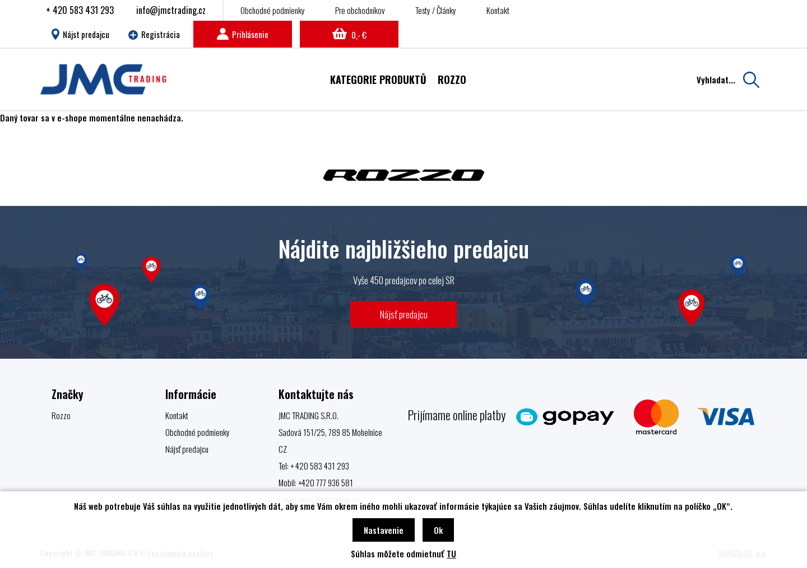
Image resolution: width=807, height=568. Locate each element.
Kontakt (497, 10)
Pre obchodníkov (360, 10)
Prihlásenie (242, 34)
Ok (438, 530)
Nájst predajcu (80, 34)
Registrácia (154, 34)
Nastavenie (384, 530)
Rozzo (61, 415)
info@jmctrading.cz (171, 10)
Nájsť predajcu (404, 314)
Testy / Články (435, 10)
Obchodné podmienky (272, 10)
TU (451, 553)
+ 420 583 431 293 (80, 10)
